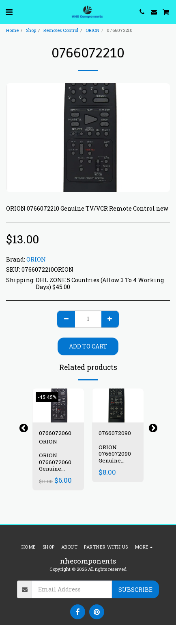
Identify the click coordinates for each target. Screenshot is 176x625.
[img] (58, 406)
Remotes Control (60, 30)
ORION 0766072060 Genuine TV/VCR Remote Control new (55, 472)
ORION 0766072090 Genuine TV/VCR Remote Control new (115, 464)
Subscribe (135, 589)
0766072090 (115, 433)
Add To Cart (88, 346)
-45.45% (47, 397)
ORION (92, 30)
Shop (31, 30)
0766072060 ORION (55, 437)
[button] (9, 12)
